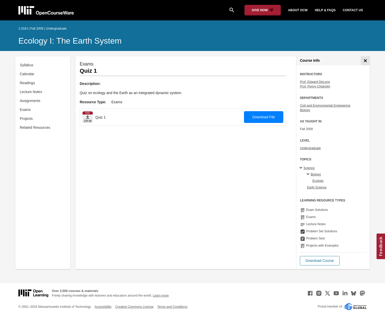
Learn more (161, 295)
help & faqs (325, 10)
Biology (305, 110)
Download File (263, 117)
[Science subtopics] (301, 168)
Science (309, 168)
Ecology (318, 181)
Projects (26, 119)
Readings (27, 83)
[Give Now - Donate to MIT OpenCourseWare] (262, 10)
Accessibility (103, 307)
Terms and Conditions (172, 307)
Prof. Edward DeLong (315, 82)
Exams (25, 110)
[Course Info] (365, 60)
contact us (353, 10)
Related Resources (35, 127)
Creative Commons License (134, 307)
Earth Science (316, 187)
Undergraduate (310, 148)
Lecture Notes (31, 92)
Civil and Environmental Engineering (325, 105)
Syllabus (26, 65)
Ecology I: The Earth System (70, 40)
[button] (320, 260)
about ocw (298, 10)
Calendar (27, 74)
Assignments (30, 101)
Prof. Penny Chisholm (315, 86)
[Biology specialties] (308, 174)
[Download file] (88, 117)
